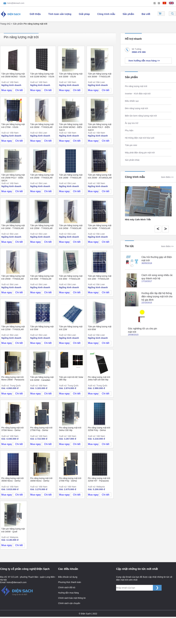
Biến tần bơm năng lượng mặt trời (141, 116)
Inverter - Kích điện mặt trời (137, 93)
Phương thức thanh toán (69, 582)
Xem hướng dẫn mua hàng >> (144, 60)
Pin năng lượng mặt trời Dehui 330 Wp (70, 428)
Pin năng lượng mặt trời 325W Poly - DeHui (99, 428)
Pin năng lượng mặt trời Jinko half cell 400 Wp (99, 378)
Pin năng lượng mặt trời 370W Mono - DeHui (12, 428)
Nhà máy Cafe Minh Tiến (138, 219)
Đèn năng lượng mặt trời (136, 108)
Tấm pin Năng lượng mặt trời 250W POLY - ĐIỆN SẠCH (13, 178)
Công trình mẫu (106, 14)
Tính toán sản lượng (59, 14)
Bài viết (146, 14)
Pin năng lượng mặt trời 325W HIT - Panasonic (99, 479)
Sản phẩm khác (132, 160)
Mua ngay (6, 90)
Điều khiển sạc (132, 101)
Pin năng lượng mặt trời (35, 23)
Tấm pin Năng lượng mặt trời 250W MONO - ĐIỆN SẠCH (70, 127)
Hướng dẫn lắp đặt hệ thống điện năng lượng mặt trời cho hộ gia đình (156, 296)
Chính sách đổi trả (66, 587)
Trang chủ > (6, 23)
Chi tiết (19, 90)
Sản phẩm (128, 14)
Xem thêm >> (167, 177)
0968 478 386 (139, 52)
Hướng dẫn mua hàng (68, 593)
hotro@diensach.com (15, 3)
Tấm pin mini (131, 145)
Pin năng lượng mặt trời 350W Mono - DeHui (12, 479)
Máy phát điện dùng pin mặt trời (140, 152)
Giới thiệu (35, 14)
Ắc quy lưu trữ (131, 123)
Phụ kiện (129, 130)
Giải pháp (84, 14)
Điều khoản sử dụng (67, 577)
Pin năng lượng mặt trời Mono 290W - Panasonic (12, 378)
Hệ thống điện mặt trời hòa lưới (139, 138)
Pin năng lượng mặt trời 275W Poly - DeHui (41, 428)
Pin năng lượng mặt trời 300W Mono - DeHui (41, 479)
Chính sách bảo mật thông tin (72, 598)
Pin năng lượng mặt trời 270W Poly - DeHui (70, 479)
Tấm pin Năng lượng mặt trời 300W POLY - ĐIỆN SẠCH (99, 127)
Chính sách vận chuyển (69, 603)
